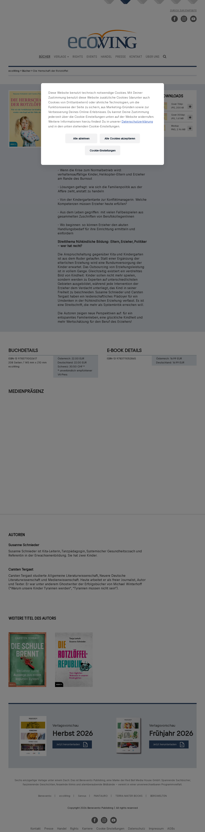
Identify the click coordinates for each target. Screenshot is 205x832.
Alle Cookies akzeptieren (120, 138)
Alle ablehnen (81, 138)
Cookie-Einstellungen (103, 150)
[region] (102, 124)
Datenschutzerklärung (137, 121)
